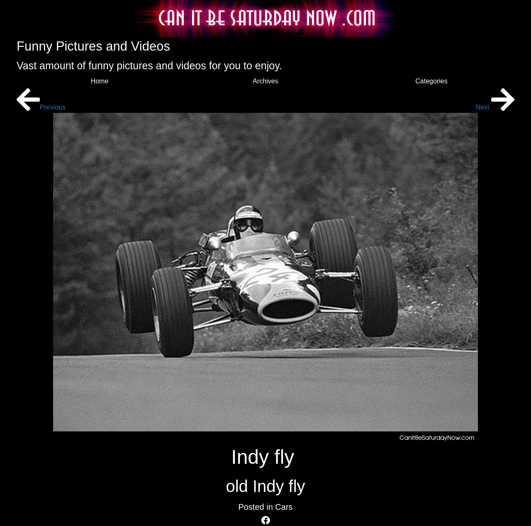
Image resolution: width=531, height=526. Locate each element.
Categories (431, 81)
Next (495, 107)
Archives (265, 81)
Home (100, 81)
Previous (41, 107)
